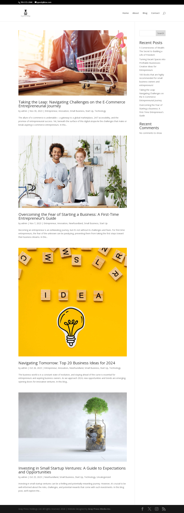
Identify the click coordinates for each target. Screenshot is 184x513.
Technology (100, 111)
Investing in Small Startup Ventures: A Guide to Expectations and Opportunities (72, 470)
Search (160, 33)
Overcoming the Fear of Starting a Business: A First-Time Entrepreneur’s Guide (68, 216)
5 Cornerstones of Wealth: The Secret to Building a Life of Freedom (152, 51)
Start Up (89, 111)
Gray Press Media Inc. (99, 508)
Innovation (64, 111)
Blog (145, 13)
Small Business (77, 111)
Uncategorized (104, 477)
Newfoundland (76, 223)
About (135, 13)
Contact (155, 13)
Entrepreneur (51, 111)
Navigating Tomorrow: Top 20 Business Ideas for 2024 (66, 363)
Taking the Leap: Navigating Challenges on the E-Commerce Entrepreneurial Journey (71, 103)
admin (24, 111)
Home (126, 13)
